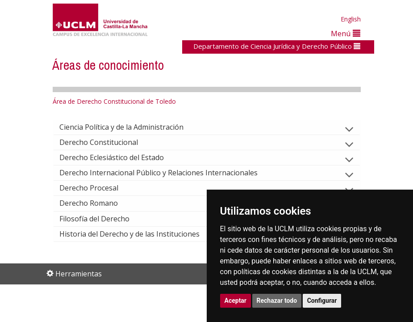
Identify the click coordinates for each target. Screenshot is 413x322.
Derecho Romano (95, 203)
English (351, 19)
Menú (345, 33)
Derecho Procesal (96, 188)
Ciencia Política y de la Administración (128, 127)
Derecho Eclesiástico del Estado (118, 157)
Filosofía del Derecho (101, 219)
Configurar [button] (322, 300)
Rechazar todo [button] (277, 300)
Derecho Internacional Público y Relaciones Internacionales (165, 173)
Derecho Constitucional (105, 142)
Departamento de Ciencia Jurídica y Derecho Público (276, 46)
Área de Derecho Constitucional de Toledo (114, 101)
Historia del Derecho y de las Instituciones (136, 234)
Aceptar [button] (236, 300)
